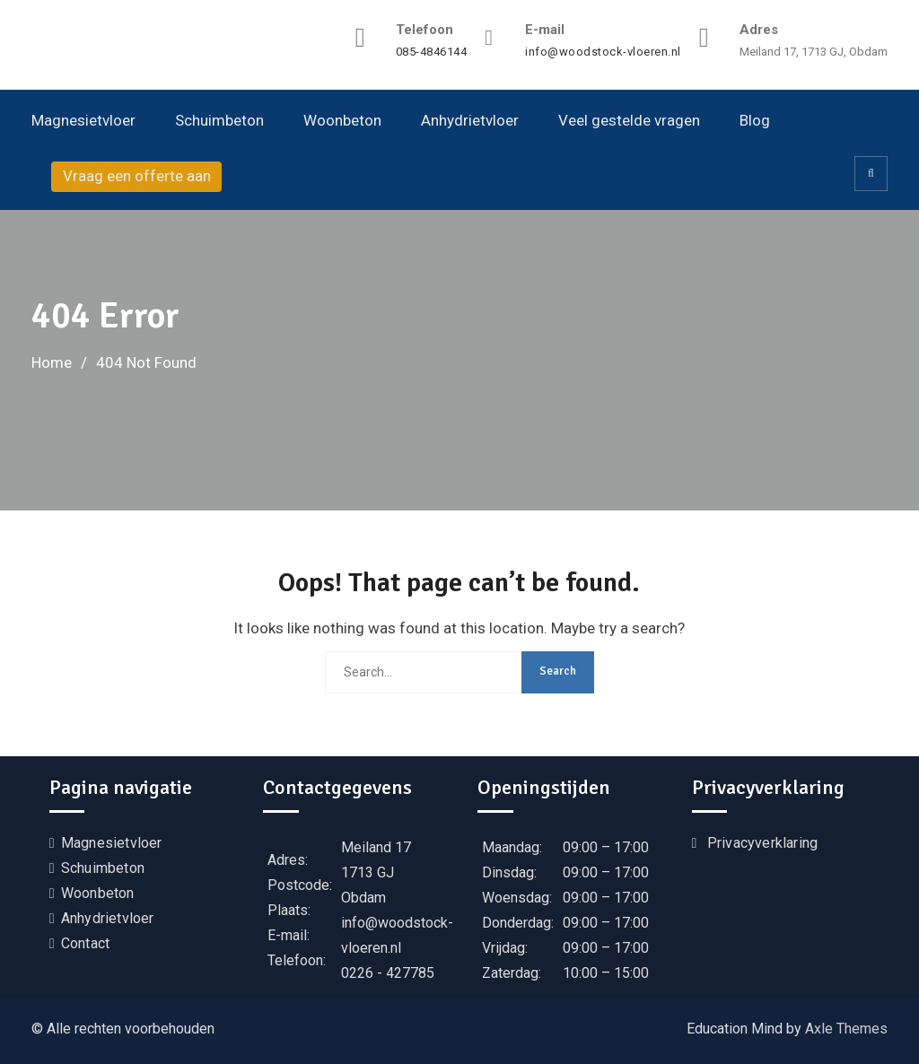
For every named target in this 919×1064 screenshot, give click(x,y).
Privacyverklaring (762, 842)
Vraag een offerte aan (137, 176)
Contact (85, 943)
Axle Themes (846, 1028)
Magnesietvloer (83, 120)
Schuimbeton (219, 120)
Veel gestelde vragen (629, 120)
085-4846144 (432, 52)
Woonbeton (342, 120)
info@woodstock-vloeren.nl (603, 52)
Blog (755, 120)
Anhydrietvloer (470, 120)
